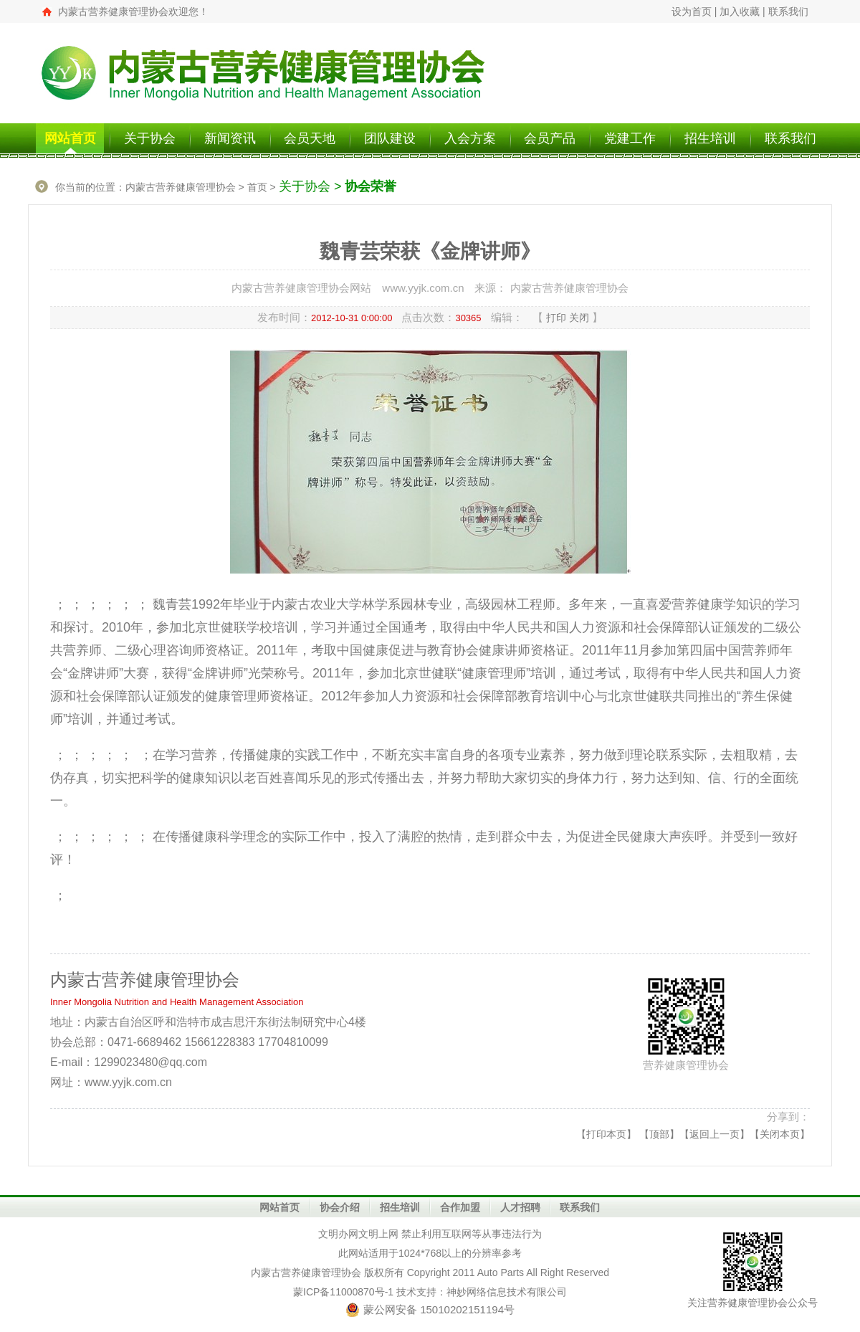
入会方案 (470, 138)
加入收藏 (740, 11)
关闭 (579, 317)
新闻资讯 (230, 138)
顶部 (659, 1134)
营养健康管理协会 (321, 1272)
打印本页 (606, 1134)
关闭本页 (780, 1134)
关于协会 (150, 138)
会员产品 (549, 138)
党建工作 (630, 138)
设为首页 (692, 11)
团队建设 (390, 138)
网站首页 (70, 138)
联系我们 (788, 11)
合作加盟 (460, 1207)
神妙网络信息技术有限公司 (506, 1292)
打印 (556, 317)
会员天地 (309, 138)
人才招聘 (520, 1207)
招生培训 (710, 138)
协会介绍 (340, 1207)
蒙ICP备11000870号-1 (343, 1292)
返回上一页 (714, 1134)
